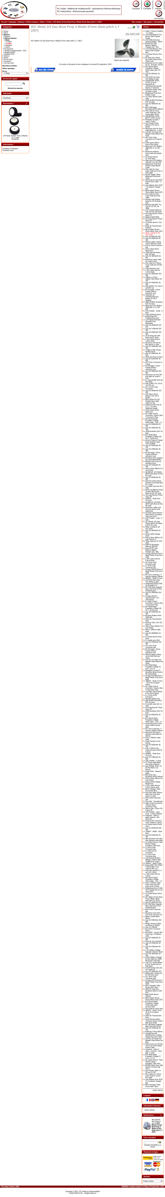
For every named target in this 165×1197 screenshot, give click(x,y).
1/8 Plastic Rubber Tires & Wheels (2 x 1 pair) (15, 136)
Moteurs (6, 36)
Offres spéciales (8, 68)
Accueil (4, 22)
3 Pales (49, 22)
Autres (7, 47)
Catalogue (12, 22)
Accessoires (8, 49)
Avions (5, 31)
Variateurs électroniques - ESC (15, 51)
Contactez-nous (8, 150)
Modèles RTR (8, 54)
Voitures (5, 56)
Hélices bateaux (32, 22)
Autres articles (150, 1110)
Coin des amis (8, 63)
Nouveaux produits (9, 66)
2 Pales (8, 42)
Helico (5, 33)
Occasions (6, 61)
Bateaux (21, 22)
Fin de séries (7, 59)
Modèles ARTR (9, 52)
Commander (158, 22)
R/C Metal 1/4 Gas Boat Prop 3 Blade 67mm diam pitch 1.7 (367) (77, 22)
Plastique (8, 45)
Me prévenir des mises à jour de (157, 1126)
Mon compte (136, 22)
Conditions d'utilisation (10, 149)
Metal (42, 22)
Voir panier (148, 22)
